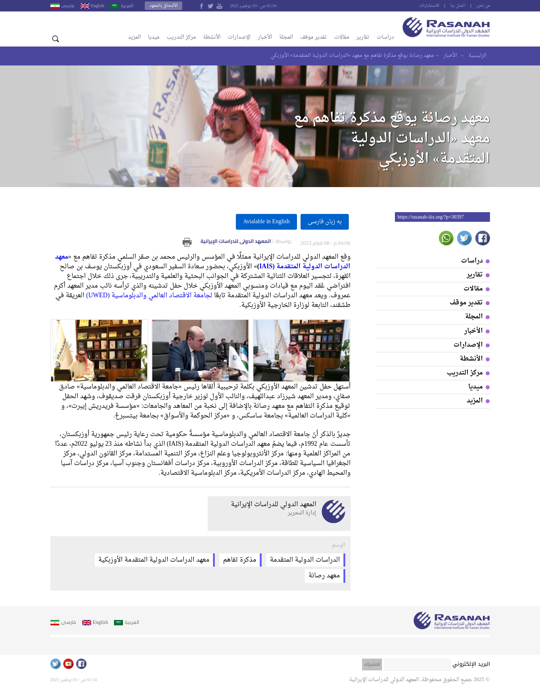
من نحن (483, 6)
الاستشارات (429, 6)
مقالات (341, 37)
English (97, 5)
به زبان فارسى (325, 221)
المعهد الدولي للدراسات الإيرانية (245, 241)
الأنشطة (212, 37)
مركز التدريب (181, 37)
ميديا (153, 37)
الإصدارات (239, 37)
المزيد (134, 37)
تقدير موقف (313, 37)
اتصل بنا (457, 6)
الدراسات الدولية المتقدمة (305, 560)
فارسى (67, 6)
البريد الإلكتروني (471, 664)
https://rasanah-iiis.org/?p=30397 (431, 217)
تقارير (363, 37)
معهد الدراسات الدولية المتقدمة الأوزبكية (153, 560)
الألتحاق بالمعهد (163, 6)
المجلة (286, 37)
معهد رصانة (324, 576)
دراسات (385, 37)
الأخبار (265, 37)
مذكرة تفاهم (239, 560)
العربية (127, 6)
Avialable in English (266, 221)
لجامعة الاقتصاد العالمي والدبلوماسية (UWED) (149, 295)
